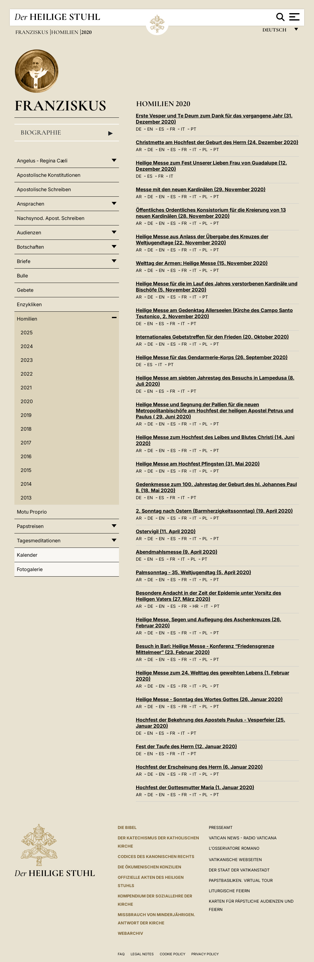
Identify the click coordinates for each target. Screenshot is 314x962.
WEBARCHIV (130, 933)
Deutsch (276, 31)
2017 (26, 443)
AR (139, 149)
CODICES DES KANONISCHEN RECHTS (156, 856)
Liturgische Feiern (229, 890)
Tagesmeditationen (38, 540)
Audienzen (29, 232)
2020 (27, 401)
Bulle (22, 276)
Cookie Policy (172, 954)
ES (161, 129)
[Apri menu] (294, 17)
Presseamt (220, 827)
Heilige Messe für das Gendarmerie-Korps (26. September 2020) (212, 357)
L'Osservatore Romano (234, 848)
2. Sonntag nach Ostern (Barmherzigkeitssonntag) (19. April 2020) (214, 511)
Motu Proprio (32, 512)
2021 (26, 387)
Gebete (25, 290)
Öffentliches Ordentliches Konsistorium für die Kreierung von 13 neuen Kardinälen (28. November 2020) (211, 213)
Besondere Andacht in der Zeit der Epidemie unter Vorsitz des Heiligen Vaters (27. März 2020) (208, 596)
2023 (27, 360)
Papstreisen (30, 526)
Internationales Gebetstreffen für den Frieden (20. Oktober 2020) (212, 337)
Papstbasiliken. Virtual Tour (241, 880)
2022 (27, 374)
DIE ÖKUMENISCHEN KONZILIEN (149, 866)
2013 (26, 498)
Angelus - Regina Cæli (42, 161)
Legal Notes (142, 954)
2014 (26, 484)
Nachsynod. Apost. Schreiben (50, 218)
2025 (27, 332)
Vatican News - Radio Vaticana (243, 837)
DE (138, 129)
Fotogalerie (30, 569)
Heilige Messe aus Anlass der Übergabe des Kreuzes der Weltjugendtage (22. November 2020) (202, 239)
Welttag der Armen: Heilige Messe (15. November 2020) (202, 263)
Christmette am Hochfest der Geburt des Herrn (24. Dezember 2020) (217, 142)
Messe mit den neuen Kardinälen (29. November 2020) (201, 189)
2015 (26, 470)
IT (183, 129)
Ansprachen (30, 204)
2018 (26, 429)
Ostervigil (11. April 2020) (166, 531)
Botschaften (30, 247)
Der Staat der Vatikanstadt (239, 869)
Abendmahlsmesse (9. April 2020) (176, 552)
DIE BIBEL (127, 827)
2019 (26, 415)
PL (205, 149)
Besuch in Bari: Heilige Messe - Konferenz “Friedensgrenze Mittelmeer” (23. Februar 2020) (205, 649)
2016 (26, 456)
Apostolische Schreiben (44, 189)
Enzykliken (29, 304)
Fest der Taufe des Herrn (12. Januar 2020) (186, 746)
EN (150, 129)
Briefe (23, 261)
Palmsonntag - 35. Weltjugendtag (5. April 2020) (193, 572)
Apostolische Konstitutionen (48, 175)
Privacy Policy (205, 954)
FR (172, 129)
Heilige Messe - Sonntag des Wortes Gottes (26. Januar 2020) (209, 699)
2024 (27, 346)
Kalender (27, 555)
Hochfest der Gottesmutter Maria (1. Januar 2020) (195, 787)
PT (193, 129)
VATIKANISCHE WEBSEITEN (235, 859)
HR (195, 606)
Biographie (67, 132)
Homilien (65, 32)
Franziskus (32, 32)
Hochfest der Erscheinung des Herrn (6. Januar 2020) (199, 767)
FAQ (121, 954)
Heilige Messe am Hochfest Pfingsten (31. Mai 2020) (198, 464)
